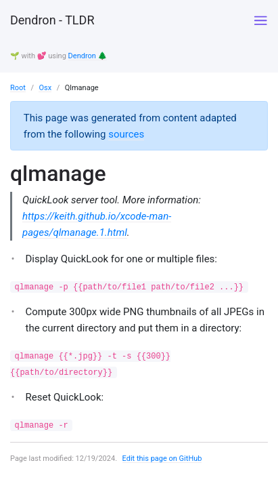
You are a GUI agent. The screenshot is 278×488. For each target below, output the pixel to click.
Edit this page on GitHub (162, 458)
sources (126, 134)
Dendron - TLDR (52, 20)
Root (18, 87)
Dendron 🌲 (88, 56)
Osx (45, 87)
